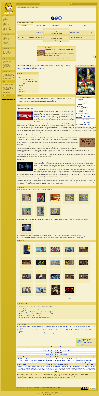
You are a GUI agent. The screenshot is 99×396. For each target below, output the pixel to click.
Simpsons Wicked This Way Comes (58, 354)
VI (26, 349)
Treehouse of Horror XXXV (63, 358)
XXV (76, 349)
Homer (24, 101)
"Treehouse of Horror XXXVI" (77, 37)
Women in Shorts (75, 358)
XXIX (91, 349)
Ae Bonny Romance (33, 366)
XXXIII (52, 350)
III (20, 349)
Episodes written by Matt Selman (73, 376)
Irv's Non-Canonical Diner (82, 162)
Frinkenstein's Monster (44, 366)
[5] (81, 235)
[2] (51, 189)
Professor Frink (47, 119)
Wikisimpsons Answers (8, 75)
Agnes (22, 142)
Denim (79, 165)
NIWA (4, 91)
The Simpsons (57, 65)
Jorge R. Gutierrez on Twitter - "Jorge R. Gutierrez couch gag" (36, 306)
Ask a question (6, 25)
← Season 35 (20, 356)
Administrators (6, 39)
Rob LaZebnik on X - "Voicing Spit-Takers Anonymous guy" (35, 317)
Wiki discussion (7, 44)
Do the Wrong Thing (22, 366)
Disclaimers (52, 387)
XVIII (55, 349)
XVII (52, 349)
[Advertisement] (8, 123)
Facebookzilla (47, 127)
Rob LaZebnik (86, 116)
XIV (44, 349)
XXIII (70, 349)
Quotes (85, 25)
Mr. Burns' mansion (64, 137)
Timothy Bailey (86, 124)
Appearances (55, 25)
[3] (86, 219)
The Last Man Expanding (36, 362)
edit (25, 95)
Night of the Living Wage (86, 366)
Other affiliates (6, 92)
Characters (6, 20)
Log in (93, 3)
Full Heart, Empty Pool (75, 362)
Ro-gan (62, 127)
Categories (20, 374)
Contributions (78, 3)
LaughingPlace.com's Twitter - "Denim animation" (33, 310)
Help (4, 30)
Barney (41, 162)
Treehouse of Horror (83, 374)
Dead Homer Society (8, 88)
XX (61, 349)
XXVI (80, 349)
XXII (67, 349)
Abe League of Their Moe (57, 362)
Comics (5, 23)
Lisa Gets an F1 (64, 366)
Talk (72, 3)
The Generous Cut (59, 162)
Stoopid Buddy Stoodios (54, 219)
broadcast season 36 (47, 65)
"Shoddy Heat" (39, 32)
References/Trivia (40, 25)
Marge (90, 162)
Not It (47, 354)
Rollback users (6, 38)
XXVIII (87, 349)
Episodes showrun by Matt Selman (48, 374)
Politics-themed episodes (58, 376)
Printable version (7, 65)
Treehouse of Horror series (59, 347)
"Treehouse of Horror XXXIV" (36, 37)
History (37, 7)
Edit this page (30, 7)
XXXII (48, 350)
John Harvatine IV (41, 219)
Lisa (45, 111)
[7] (84, 236)
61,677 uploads (7, 52)
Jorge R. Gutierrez (45, 189)
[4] (87, 219)
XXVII (83, 349)
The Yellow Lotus (30, 358)
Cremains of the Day (29, 368)
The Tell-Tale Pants (39, 368)
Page (18, 7)
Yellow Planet (85, 369)
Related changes (7, 62)
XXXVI (64, 350)
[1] (50, 189)
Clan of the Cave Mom (74, 366)
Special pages (6, 64)
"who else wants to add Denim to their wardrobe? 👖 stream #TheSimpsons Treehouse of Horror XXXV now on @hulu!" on (51, 333)
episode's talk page (66, 58)
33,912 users (6, 55)
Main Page (5, 18)
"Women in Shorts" (74, 32)
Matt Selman (86, 113)
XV (47, 349)
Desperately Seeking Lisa (42, 358)
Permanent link (6, 66)
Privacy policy (36, 387)
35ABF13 (85, 107)
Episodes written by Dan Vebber (25, 377)
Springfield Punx (7, 87)
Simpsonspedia (7, 78)
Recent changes (7, 27)
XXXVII (68, 350)
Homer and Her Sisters (54, 360)
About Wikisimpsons (44, 387)
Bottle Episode (79, 360)
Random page (6, 28)
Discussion (23, 7)
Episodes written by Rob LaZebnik (43, 377)
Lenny (40, 139)
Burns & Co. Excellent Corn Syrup (28, 137)
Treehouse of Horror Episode (56, 41)
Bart (48, 124)
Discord (5, 43)
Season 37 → (92, 356)
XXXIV (56, 350)
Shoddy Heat (52, 358)
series (61, 49)
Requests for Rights (8, 41)
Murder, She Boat (55, 366)
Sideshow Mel (27, 154)
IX (33, 349)
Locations (5, 22)
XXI (64, 349)
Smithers (19, 154)
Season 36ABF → (91, 364)
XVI (49, 349)
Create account (86, 3)
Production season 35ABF (54, 364)
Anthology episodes (22, 376)
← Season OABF (21, 364)
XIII (41, 349)
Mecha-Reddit (54, 127)
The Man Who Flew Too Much (68, 360)
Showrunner (79, 113)
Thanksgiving (49, 100)
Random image (7, 29)
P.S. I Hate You (46, 362)
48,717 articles (6, 51)
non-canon (61, 47)
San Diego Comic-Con (47, 235)
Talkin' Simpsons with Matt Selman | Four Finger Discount (35, 312)
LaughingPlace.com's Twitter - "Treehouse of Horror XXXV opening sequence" (40, 308)
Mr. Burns (34, 100)
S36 (84, 103)
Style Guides (6, 42)
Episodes (5, 19)
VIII (31, 349)
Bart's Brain (57, 368)
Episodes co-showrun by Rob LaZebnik (67, 374)
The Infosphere (7, 89)
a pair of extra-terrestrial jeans (39, 101)
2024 (90, 111)
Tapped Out (6, 24)
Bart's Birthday (21, 358)
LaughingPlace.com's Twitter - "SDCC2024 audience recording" (36, 313)
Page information (7, 67)
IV (22, 349)
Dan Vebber (86, 121)
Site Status (58, 387)
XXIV (73, 349)
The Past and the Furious (75, 369)
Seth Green (32, 219)
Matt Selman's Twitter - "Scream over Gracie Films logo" (34, 315)
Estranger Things (86, 362)
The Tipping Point (49, 368)
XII (39, 349)
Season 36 (54, 29)
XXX (94, 349)
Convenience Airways (43, 360)
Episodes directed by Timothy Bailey (61, 377)
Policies (5, 37)
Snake (71, 169)
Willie (52, 141)
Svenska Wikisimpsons (8, 74)
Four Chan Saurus (39, 127)
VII (28, 349)
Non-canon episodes (28, 374)
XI (37, 349)
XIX (58, 349)
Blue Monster (43, 116)
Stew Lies (66, 362)
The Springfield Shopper (9, 77)
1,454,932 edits (7, 53)
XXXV (60, 350)
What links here (7, 61)
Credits (70, 25)
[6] (82, 235)
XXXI (44, 350)
